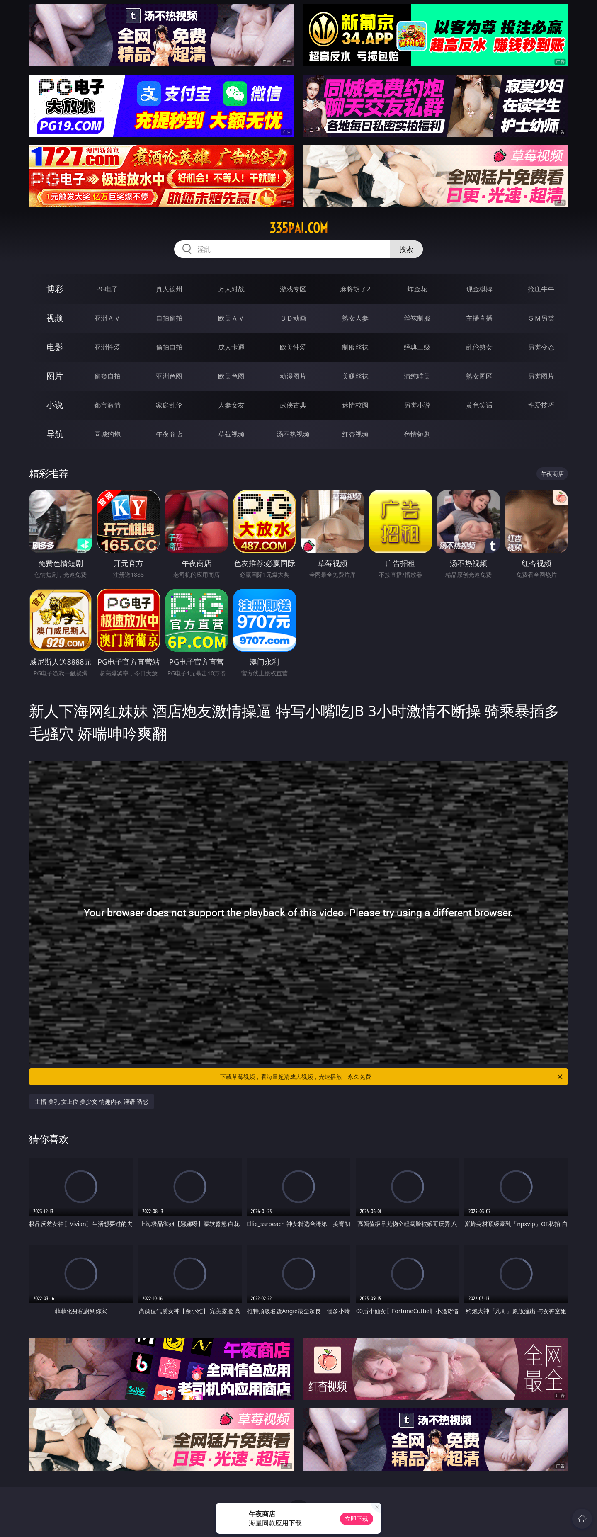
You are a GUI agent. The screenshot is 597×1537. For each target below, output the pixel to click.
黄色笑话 (479, 405)
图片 (54, 375)
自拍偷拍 (169, 318)
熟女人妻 (355, 318)
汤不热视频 (293, 434)
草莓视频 (231, 434)
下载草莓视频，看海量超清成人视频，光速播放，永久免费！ (392, 1077)
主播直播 (479, 318)
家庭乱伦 (169, 405)
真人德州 (169, 289)
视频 (54, 317)
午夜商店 (169, 434)
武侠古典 (293, 405)
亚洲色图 (169, 376)
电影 (54, 346)
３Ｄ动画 (293, 318)
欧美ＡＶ (231, 318)
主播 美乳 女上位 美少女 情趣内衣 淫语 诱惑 (91, 1101)
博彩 (54, 288)
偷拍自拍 (169, 347)
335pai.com (298, 228)
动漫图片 (293, 376)
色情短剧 (417, 434)
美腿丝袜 (355, 376)
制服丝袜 (355, 347)
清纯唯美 (417, 376)
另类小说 (417, 405)
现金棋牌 (479, 289)
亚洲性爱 (107, 347)
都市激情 (107, 405)
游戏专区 (293, 289)
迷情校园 (355, 405)
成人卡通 (231, 347)
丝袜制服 (417, 318)
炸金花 (417, 289)
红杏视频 (355, 434)
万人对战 (231, 289)
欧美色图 (231, 376)
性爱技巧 (541, 405)
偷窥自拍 (107, 376)
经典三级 (417, 347)
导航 (54, 433)
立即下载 (356, 1518)
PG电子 (107, 289)
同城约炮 (107, 434)
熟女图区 (479, 376)
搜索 (406, 249)
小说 (54, 404)
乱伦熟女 (479, 347)
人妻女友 (231, 405)
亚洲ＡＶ (107, 318)
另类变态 (541, 347)
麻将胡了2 (355, 289)
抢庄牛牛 (541, 289)
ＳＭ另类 (541, 318)
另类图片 (541, 376)
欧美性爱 (293, 347)
